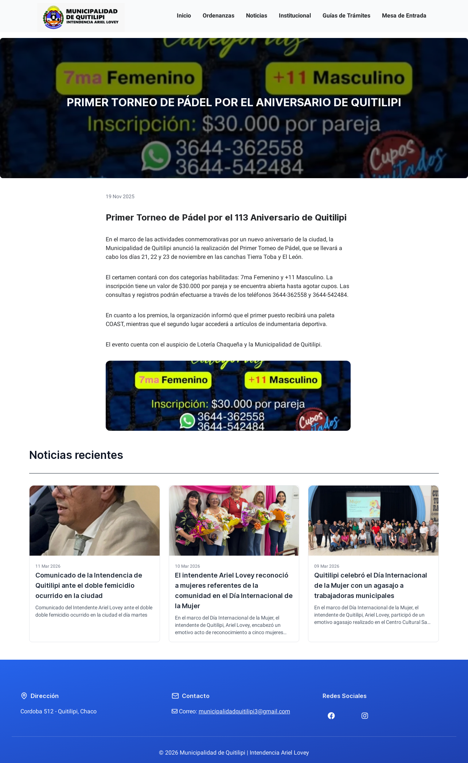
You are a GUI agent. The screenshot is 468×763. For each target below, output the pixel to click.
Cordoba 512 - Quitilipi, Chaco (58, 711)
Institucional (295, 15)
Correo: (231, 711)
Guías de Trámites (346, 15)
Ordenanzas (218, 15)
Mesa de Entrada (404, 15)
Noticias (256, 15)
